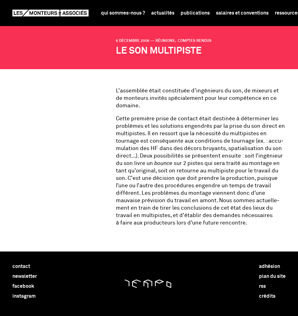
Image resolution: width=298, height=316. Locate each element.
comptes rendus (194, 41)
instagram (24, 296)
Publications (195, 13)
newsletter (24, 276)
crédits (267, 296)
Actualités (162, 13)
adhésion (269, 266)
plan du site (272, 276)
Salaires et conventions (242, 13)
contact (21, 266)
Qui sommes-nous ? (123, 13)
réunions (166, 41)
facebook (23, 286)
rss (262, 286)
